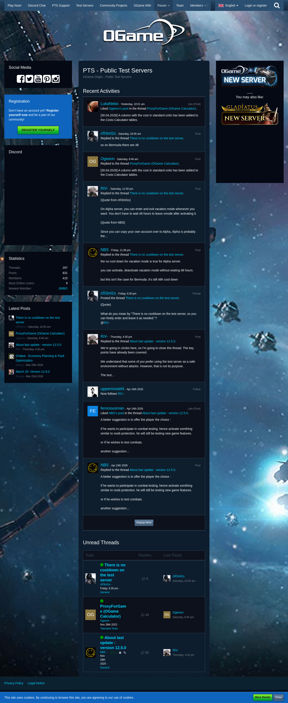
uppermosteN (112, 389)
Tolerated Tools (109, 628)
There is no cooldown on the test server (156, 138)
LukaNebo (109, 104)
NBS (105, 250)
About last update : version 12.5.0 (38, 344)
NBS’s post (116, 413)
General (105, 592)
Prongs (20, 376)
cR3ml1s (21, 326)
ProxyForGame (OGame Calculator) (40, 333)
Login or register (256, 5)
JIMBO (63, 288)
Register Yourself (38, 130)
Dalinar (20, 365)
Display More (144, 522)
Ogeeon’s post (118, 108)
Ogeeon (20, 338)
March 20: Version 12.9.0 (33, 371)
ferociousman (112, 408)
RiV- (18, 349)
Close (278, 697)
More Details (263, 697)
